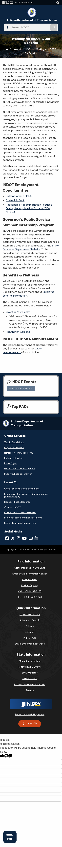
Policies (30, 626)
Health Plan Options (18, 331)
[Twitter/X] (13, 538)
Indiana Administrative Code (29, 684)
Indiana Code (29, 678)
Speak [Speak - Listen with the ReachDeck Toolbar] (29, 723)
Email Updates (30, 672)
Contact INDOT (12, 507)
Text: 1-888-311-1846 (30, 597)
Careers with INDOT (20, 49)
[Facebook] (7, 538)
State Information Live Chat (29, 567)
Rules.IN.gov (10, 463)
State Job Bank (15, 200)
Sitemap (29, 632)
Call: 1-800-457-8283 (29, 591)
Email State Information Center (29, 573)
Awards (30, 690)
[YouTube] (24, 538)
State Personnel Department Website (31, 247)
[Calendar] (36, 538)
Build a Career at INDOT (20, 196)
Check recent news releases (20, 512)
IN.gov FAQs (29, 637)
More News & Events (21, 388)
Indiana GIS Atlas (13, 458)
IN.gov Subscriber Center (18, 473)
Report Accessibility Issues (29, 714)
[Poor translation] (8, 756)
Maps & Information (30, 661)
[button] (58, 2)
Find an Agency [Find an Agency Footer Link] (29, 585)
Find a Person (29, 579)
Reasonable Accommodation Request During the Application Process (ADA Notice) (29, 208)
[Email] (31, 538)
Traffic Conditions (14, 442)
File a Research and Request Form (23, 517)
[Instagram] (18, 538)
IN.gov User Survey (30, 614)
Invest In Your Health (18, 312)
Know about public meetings (20, 522)
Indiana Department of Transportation (32, 20)
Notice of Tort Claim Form (18, 452)
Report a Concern (14, 447)
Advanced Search (30, 620)
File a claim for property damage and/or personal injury (26, 495)
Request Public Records (17, 501)
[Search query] (29, 27)
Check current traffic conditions (22, 488)
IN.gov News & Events (29, 666)
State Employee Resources (30, 643)
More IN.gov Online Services (19, 468)
